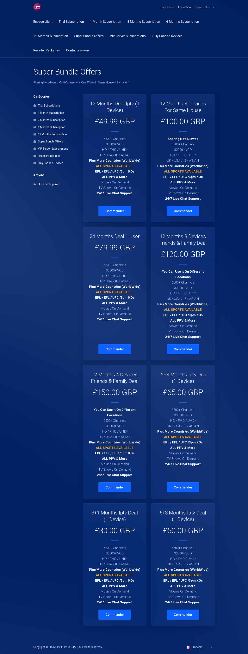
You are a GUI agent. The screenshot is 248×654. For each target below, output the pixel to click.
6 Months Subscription (49, 127)
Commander (115, 211)
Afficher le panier (47, 184)
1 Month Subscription (49, 112)
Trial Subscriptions (47, 105)
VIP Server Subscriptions (51, 148)
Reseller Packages (47, 155)
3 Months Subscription (49, 119)
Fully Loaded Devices (48, 163)
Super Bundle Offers (48, 141)
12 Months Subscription (50, 134)
